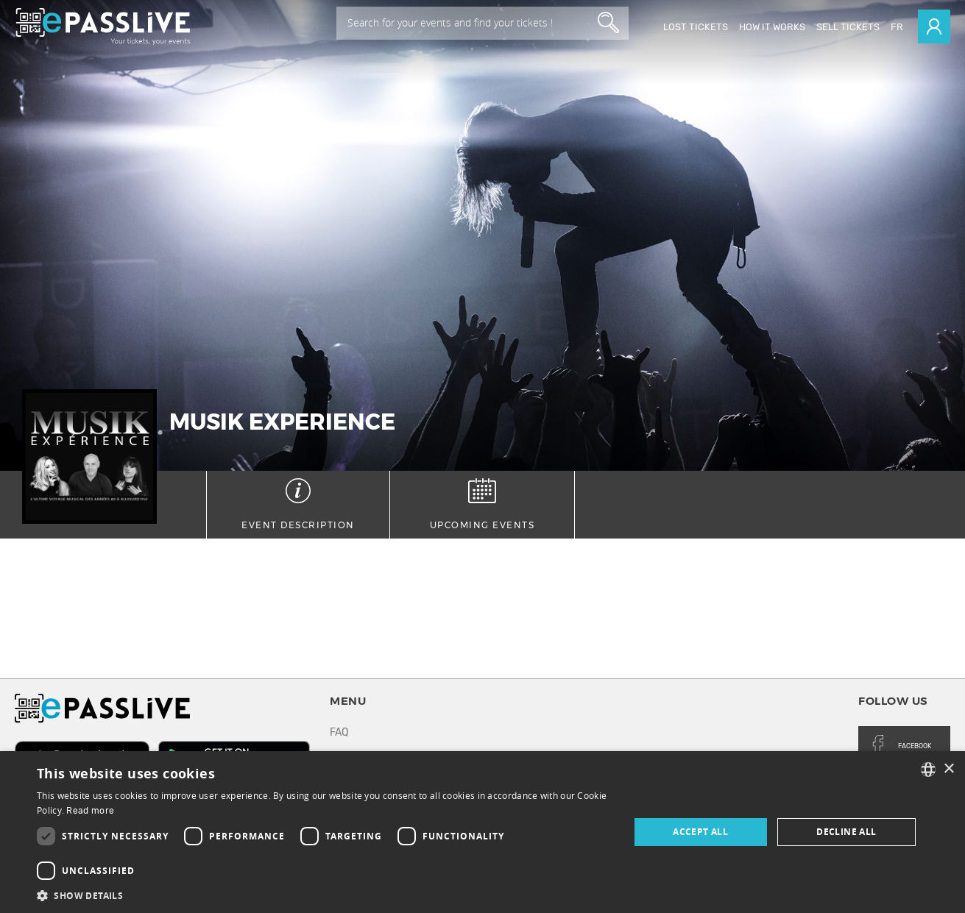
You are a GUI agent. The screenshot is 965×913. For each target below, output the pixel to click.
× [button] (948, 769)
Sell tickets (848, 26)
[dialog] (482, 832)
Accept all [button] (700, 831)
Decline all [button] (846, 831)
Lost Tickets (695, 26)
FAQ (339, 732)
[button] (324, 895)
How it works (772, 26)
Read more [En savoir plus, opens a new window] (90, 811)
